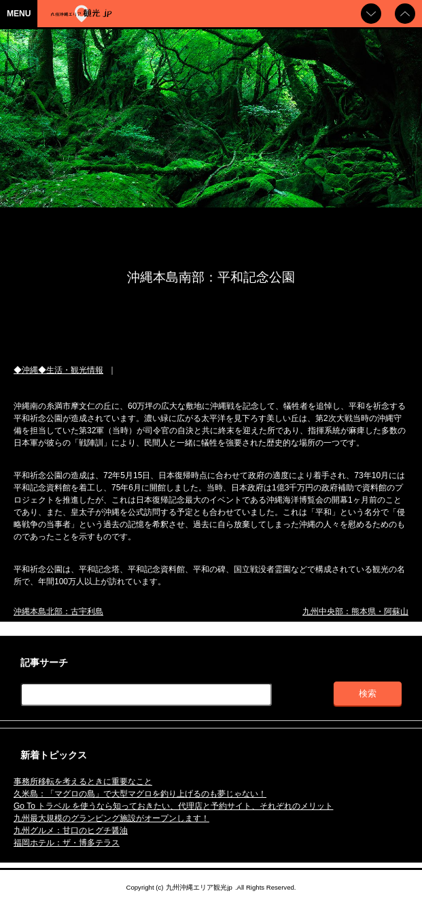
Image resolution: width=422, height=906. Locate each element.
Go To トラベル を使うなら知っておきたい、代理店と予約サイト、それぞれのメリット (173, 806)
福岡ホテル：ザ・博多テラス (67, 843)
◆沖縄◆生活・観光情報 (58, 370)
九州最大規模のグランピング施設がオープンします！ (111, 818)
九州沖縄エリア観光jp (199, 887)
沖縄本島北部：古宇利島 (58, 611)
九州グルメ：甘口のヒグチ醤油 (71, 830)
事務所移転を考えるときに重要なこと (83, 781)
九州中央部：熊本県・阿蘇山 (355, 611)
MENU (19, 13)
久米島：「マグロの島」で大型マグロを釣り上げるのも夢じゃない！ (140, 794)
